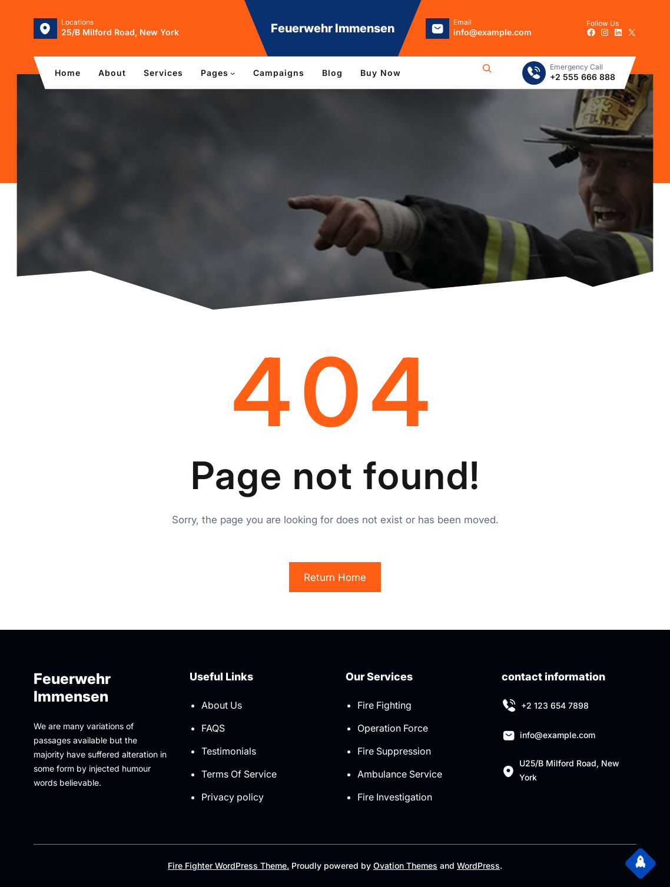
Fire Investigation (394, 797)
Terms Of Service (239, 774)
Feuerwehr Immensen (332, 28)
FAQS (213, 728)
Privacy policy (232, 797)
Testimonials (228, 751)
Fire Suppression (394, 751)
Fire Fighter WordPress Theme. (228, 866)
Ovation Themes (405, 866)
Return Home (335, 577)
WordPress (478, 866)
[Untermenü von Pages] (232, 73)
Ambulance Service (399, 774)
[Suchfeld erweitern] (487, 73)
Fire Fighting (384, 705)
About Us (221, 705)
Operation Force (392, 728)
